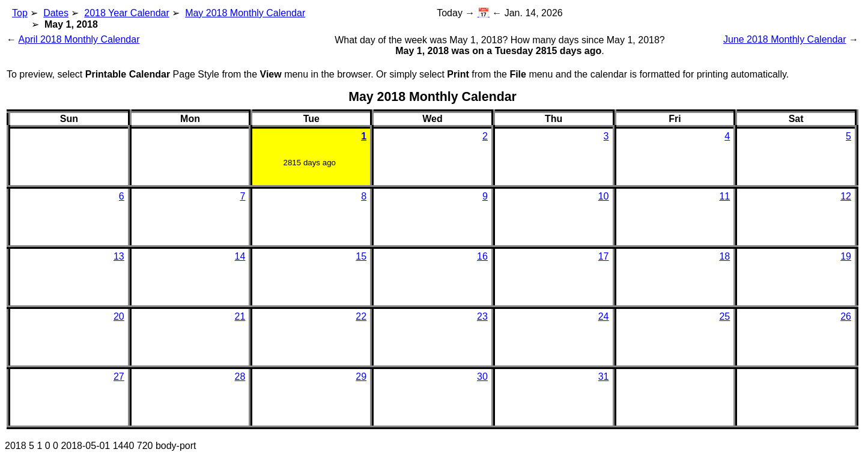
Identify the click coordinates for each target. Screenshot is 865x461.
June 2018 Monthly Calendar (784, 39)
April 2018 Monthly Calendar (79, 39)
